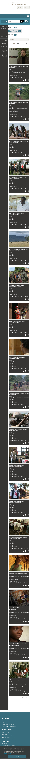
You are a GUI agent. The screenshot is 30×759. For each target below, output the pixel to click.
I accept (16, 757)
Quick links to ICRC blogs (8, 745)
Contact (4, 721)
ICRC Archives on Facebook (9, 736)
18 (19, 31)
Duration (11, 75)
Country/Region (4, 40)
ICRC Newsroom (6, 737)
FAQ (3, 722)
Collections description (8, 724)
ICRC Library (5, 734)
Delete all (4, 33)
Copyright (11, 74)
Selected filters (4, 28)
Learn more (7, 753)
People (3, 46)
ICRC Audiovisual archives (19, 3)
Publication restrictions (4, 50)
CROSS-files (5, 744)
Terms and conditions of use (9, 726)
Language (4, 56)
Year (2, 37)
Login (19, 7)
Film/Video (14, 31)
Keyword (3, 43)
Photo (12, 27)
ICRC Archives (5, 732)
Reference (11, 77)
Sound (12, 35)
